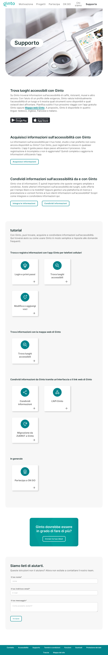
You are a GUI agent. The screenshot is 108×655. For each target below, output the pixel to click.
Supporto (91, 4)
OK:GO (67, 4)
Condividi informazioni (55, 203)
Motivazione (26, 4)
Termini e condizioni (52, 647)
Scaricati (78, 647)
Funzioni (67, 647)
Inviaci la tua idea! (54, 539)
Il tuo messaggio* (19, 600)
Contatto (10, 647)
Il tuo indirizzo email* (20, 589)
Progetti (41, 4)
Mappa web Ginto (34, 107)
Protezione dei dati (93, 647)
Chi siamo (78, 4)
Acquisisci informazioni (24, 162)
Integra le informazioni (24, 203)
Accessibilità (23, 647)
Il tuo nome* (16, 577)
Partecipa (54, 4)
